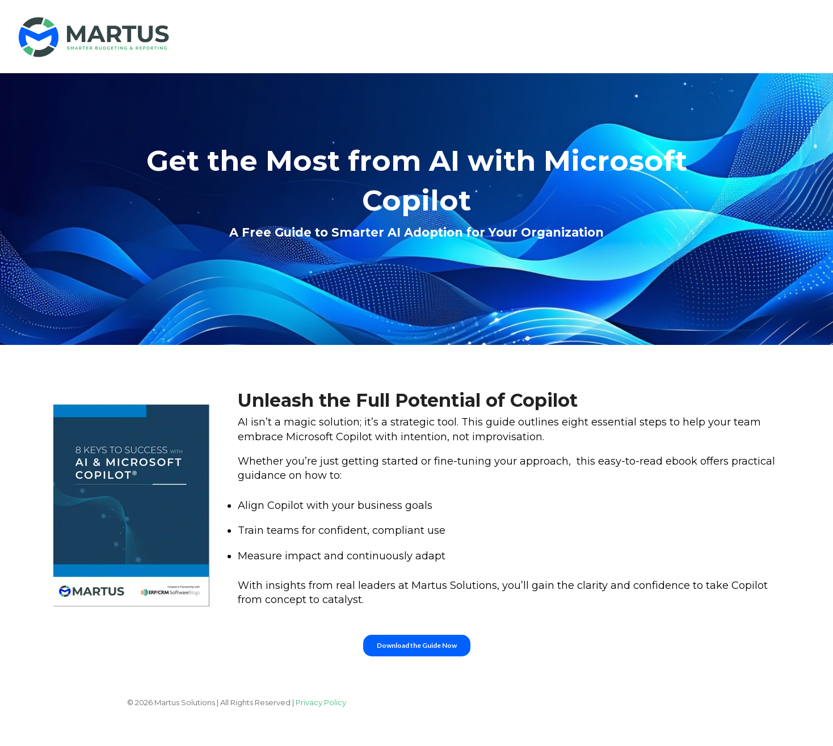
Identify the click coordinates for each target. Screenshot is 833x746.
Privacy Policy (321, 702)
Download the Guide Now (417, 645)
